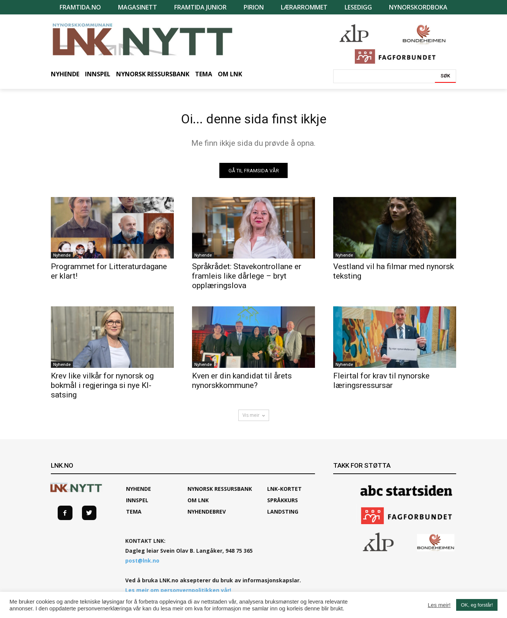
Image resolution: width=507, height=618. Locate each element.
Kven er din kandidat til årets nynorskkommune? (242, 384)
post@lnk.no (142, 564)
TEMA (134, 515)
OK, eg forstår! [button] (477, 605)
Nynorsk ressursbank (219, 492)
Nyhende (62, 258)
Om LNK (198, 503)
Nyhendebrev (206, 515)
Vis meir (253, 418)
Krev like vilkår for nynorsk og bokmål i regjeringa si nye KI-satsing (102, 389)
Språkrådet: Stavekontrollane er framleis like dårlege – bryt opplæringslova (246, 279)
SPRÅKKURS (282, 503)
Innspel (137, 503)
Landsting (282, 515)
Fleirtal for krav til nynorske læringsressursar (381, 384)
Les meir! (439, 605)
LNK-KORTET (284, 492)
